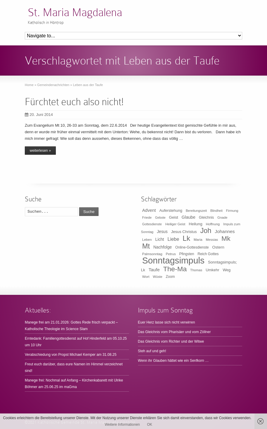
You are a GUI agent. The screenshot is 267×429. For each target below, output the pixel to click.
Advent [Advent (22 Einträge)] (149, 210)
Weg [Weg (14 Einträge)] (227, 270)
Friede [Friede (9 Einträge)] (147, 217)
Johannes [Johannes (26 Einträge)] (225, 231)
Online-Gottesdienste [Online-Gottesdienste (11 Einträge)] (192, 247)
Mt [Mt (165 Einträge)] (146, 246)
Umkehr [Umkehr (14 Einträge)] (212, 270)
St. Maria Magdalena (75, 12)
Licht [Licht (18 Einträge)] (159, 239)
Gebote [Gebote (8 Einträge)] (160, 217)
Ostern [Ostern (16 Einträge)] (218, 247)
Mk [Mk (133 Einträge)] (226, 238)
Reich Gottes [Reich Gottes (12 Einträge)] (208, 254)
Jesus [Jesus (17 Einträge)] (162, 231)
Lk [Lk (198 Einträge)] (186, 238)
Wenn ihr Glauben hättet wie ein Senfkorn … (173, 360)
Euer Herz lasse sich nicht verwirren (166, 322)
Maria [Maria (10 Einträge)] (198, 239)
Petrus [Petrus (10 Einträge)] (171, 254)
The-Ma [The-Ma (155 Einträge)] (175, 269)
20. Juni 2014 (39, 114)
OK (149, 424)
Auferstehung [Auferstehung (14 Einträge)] (170, 210)
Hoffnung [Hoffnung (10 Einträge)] (213, 224)
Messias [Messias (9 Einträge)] (212, 239)
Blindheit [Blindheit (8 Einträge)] (216, 210)
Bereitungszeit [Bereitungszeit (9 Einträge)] (196, 210)
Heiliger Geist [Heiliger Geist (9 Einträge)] (175, 224)
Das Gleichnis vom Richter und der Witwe (171, 341)
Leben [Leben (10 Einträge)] (147, 239)
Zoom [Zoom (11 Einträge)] (170, 277)
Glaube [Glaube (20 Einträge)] (188, 217)
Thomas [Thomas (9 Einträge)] (196, 270)
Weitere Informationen (122, 424)
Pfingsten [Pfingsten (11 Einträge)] (186, 254)
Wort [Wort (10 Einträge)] (145, 276)
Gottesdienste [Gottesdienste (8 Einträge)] (152, 224)
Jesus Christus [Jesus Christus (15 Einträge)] (184, 231)
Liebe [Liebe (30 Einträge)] (173, 239)
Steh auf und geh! (152, 351)
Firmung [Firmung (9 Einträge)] (232, 210)
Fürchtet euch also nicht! (74, 101)
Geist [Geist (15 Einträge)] (173, 217)
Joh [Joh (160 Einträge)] (205, 231)
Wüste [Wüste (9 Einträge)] (157, 276)
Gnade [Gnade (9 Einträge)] (222, 217)
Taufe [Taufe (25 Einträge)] (154, 269)
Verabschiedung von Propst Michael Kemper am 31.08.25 (70, 355)
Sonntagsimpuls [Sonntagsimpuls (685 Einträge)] (173, 260)
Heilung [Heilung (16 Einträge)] (195, 224)
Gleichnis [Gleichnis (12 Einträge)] (206, 217)
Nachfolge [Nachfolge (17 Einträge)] (162, 247)
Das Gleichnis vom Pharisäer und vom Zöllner (174, 332)
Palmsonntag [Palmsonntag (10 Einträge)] (152, 254)
